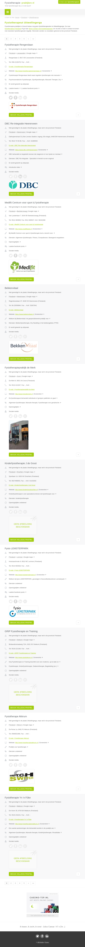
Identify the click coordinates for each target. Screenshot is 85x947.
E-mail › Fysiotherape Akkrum (19, 738)
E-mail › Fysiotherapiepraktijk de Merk (22, 389)
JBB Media (40, 942)
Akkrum (19, 725)
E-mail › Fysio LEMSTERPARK (19, 570)
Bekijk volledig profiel (21, 115)
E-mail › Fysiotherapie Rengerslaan (21, 66)
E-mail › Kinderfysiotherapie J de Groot (22, 485)
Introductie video (15, 167)
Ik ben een (69, 2)
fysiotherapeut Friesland (13, 29)
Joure (19, 376)
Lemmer (20, 557)
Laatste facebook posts (31, 88)
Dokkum (20, 640)
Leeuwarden (21, 53)
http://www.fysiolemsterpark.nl (25, 575)
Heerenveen (21, 132)
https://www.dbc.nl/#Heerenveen (26, 150)
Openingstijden (15, 242)
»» (33, 39)
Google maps (32, 53)
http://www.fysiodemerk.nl (24, 394)
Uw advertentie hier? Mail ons (42, 915)
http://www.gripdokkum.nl (23, 657)
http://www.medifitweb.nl (23, 229)
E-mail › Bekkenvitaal (16, 310)
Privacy (47, 942)
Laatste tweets (15, 88)
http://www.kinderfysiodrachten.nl (26, 490)
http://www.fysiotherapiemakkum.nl (27, 824)
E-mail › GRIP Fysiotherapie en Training (22, 653)
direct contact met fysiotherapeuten (41, 29)
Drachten (20, 472)
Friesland (12, 53)
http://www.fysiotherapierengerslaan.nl (28, 71)
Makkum (20, 806)
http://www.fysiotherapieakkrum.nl (26, 742)
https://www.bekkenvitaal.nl (24, 314)
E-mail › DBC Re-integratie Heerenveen (22, 145)
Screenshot (47, 71)
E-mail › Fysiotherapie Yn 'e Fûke (20, 819)
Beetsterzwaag (22, 211)
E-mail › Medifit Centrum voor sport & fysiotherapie (26, 224)
